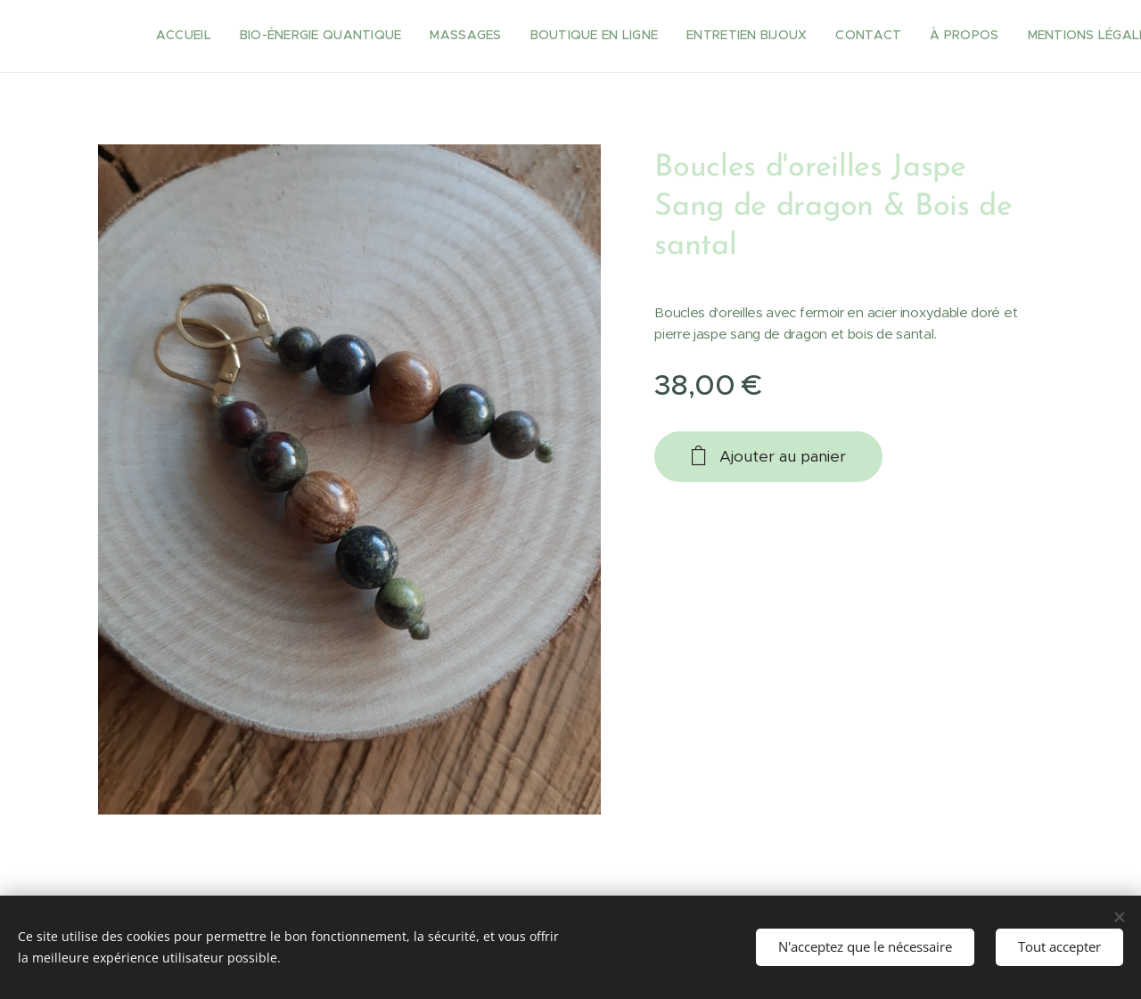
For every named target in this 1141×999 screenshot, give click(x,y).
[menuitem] (717, 36)
